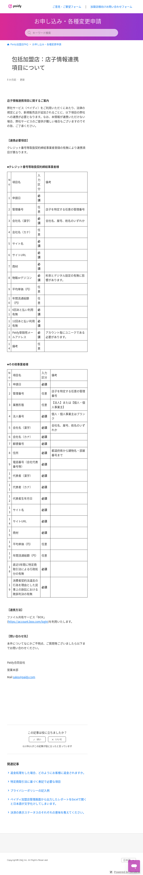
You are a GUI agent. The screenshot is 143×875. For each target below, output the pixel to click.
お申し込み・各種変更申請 (46, 44)
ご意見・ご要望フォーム (67, 6)
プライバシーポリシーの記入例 (30, 790)
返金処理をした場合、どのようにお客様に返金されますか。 (48, 773)
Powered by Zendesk (127, 872)
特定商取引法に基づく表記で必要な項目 (35, 782)
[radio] (37, 739)
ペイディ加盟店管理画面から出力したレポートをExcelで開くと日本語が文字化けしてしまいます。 (48, 801)
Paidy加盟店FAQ (19, 44)
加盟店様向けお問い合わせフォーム (111, 6)
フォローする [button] (77, 80)
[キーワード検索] (71, 32)
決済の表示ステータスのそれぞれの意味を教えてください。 (48, 812)
